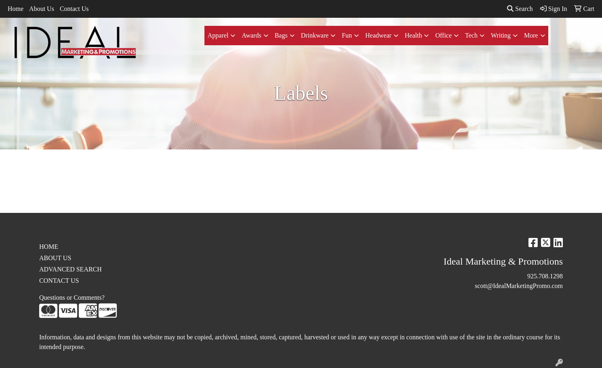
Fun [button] (347, 35)
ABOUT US (55, 257)
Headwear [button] (378, 35)
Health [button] (413, 35)
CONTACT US (59, 280)
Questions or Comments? (72, 297)
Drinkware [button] (314, 35)
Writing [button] (501, 35)
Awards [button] (251, 35)
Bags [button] (281, 35)
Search (520, 8)
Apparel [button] (218, 35)
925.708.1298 (545, 276)
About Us (41, 8)
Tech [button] (471, 35)
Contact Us (74, 8)
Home (15, 8)
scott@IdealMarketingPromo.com (519, 285)
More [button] (531, 35)
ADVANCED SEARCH (70, 269)
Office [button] (443, 35)
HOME (48, 246)
